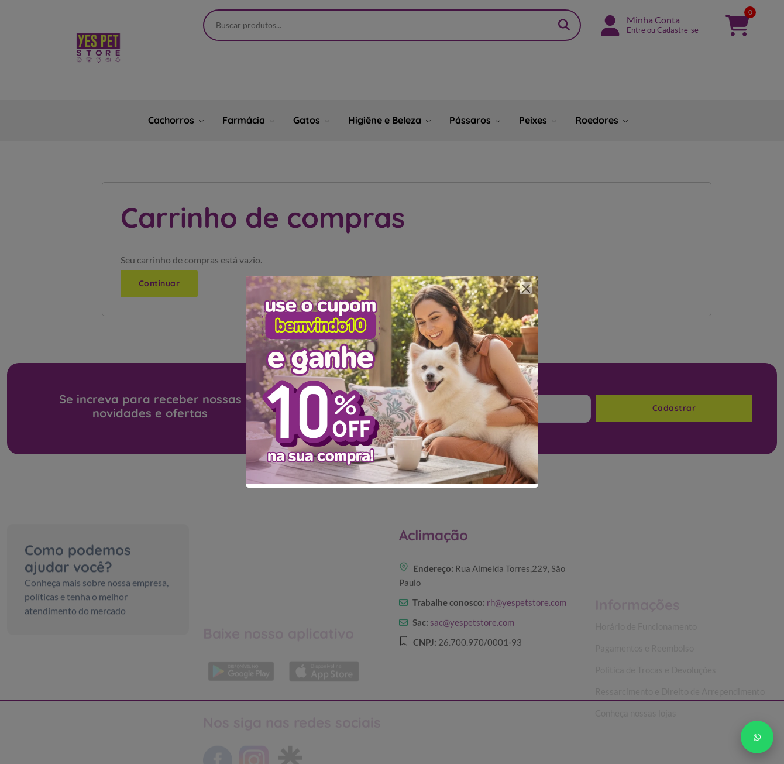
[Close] (526, 288)
